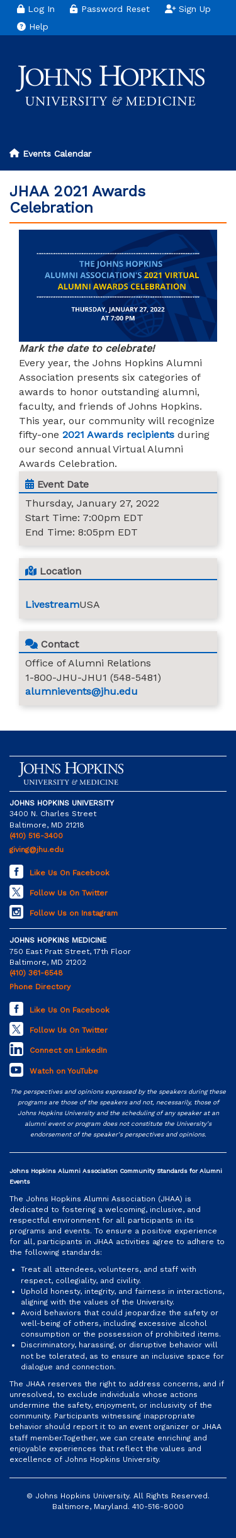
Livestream (52, 604)
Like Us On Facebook (70, 872)
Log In (36, 9)
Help (32, 26)
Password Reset (109, 9)
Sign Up (188, 9)
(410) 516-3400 (36, 835)
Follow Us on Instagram (74, 913)
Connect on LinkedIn (68, 1050)
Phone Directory (39, 986)
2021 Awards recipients (118, 435)
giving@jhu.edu (36, 849)
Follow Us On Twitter (69, 893)
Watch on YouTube (64, 1071)
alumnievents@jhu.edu (81, 691)
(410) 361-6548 (36, 972)
